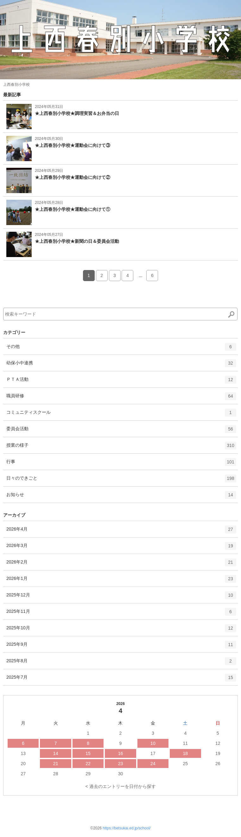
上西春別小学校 (16, 84)
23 (120, 763)
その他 (121, 349)
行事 (121, 464)
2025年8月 (121, 663)
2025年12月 (121, 597)
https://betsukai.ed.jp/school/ (126, 828)
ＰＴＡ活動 (121, 382)
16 (120, 753)
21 (55, 763)
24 (152, 763)
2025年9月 (121, 647)
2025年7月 (121, 680)
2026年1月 (121, 581)
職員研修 (121, 398)
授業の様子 (121, 448)
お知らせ (121, 497)
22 (88, 763)
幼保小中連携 (121, 365)
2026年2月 (121, 564)
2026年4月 (121, 531)
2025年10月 (121, 630)
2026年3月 (121, 548)
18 (185, 753)
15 (88, 753)
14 (55, 753)
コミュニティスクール (121, 415)
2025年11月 (121, 614)
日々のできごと (121, 481)
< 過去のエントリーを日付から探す (120, 786)
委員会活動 (121, 431)
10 (152, 743)
